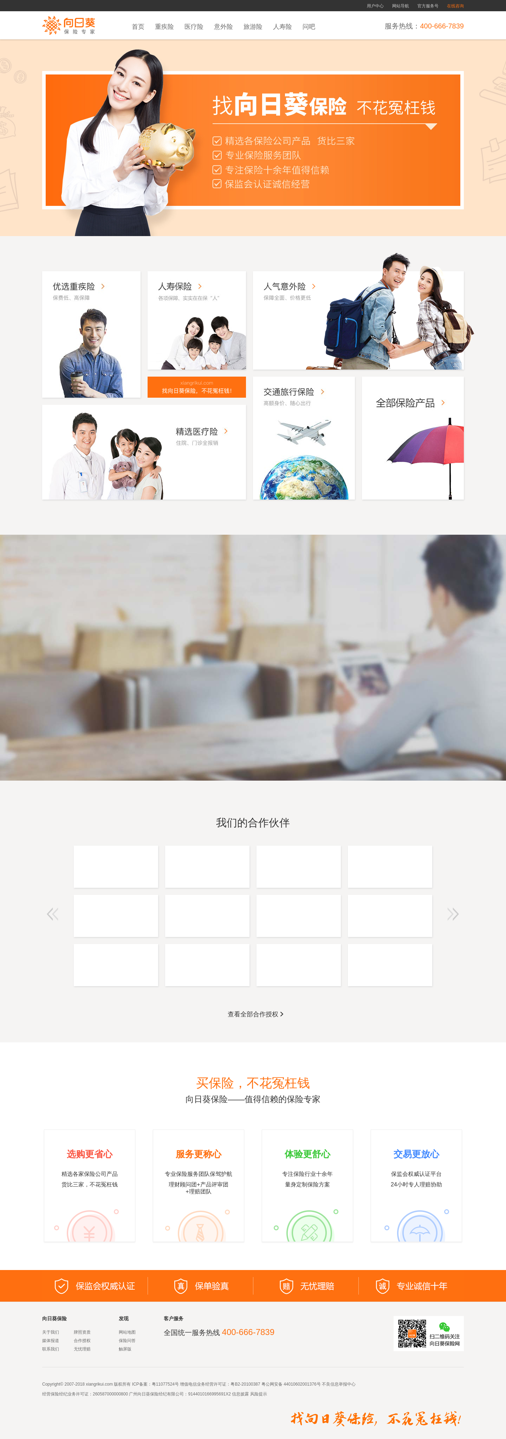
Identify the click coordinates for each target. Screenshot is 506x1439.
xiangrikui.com (99, 1384)
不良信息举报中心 (339, 1384)
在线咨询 (455, 6)
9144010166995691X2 (209, 1394)
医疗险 (193, 26)
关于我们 (50, 1332)
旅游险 (253, 26)
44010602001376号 (302, 1384)
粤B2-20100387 (245, 1384)
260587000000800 (110, 1394)
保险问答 (127, 1340)
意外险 (223, 26)
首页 (138, 26)
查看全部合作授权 (256, 1014)
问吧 (309, 26)
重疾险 (164, 26)
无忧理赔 (82, 1349)
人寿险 (282, 26)
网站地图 (127, 1332)
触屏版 (125, 1349)
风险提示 (258, 1394)
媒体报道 (50, 1340)
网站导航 (400, 6)
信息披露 (240, 1394)
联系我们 (50, 1349)
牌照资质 (82, 1332)
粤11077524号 (165, 1384)
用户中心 (375, 6)
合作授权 (82, 1340)
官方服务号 (428, 6)
